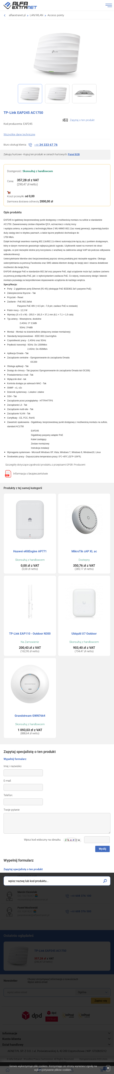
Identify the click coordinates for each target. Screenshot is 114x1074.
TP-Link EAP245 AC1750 (50, 950)
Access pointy (56, 15)
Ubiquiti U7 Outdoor (84, 633)
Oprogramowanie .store (93, 1059)
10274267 (30, 895)
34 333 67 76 (46, 144)
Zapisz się (101, 1000)
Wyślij (102, 848)
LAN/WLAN (36, 15)
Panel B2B (74, 154)
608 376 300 (80, 880)
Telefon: (8, 795)
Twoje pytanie (12, 809)
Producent (79, 464)
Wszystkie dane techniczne (19, 134)
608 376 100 (80, 895)
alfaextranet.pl (17, 15)
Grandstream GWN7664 (30, 715)
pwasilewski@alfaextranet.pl (33, 915)
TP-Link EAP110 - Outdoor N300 (30, 633)
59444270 (30, 880)
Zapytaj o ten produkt (82, 120)
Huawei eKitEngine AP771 (30, 551)
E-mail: (7, 780)
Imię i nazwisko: (13, 766)
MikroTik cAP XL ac (84, 551)
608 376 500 (80, 911)
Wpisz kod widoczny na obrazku (42, 839)
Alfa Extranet (24, 5)
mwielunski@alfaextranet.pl (33, 884)
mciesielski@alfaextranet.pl (33, 899)
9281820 (29, 911)
